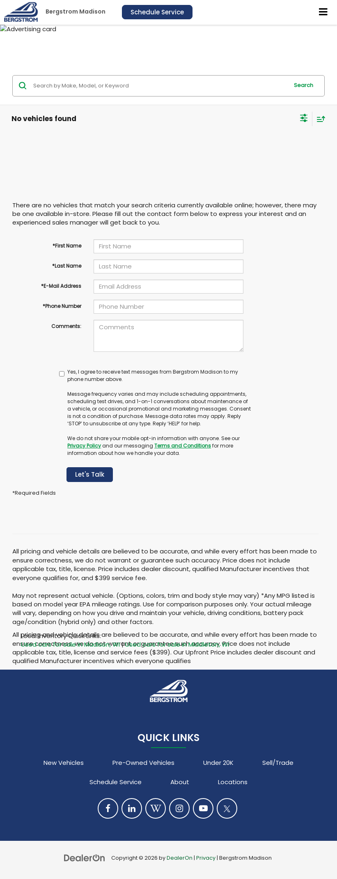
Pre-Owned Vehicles (143, 762)
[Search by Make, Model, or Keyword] (159, 86)
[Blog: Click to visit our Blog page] (155, 808)
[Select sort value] (319, 119)
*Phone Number (62, 306)
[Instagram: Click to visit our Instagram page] (179, 808)
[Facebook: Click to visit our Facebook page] (108, 808)
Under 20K (218, 762)
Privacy (205, 857)
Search (303, 85)
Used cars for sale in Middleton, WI (177, 644)
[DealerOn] (84, 857)
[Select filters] (304, 119)
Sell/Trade (277, 762)
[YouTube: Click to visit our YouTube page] (203, 808)
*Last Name (66, 265)
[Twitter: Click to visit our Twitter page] (227, 808)
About (179, 782)
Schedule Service (157, 12)
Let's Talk (89, 474)
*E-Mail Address (61, 285)
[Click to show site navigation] (323, 12)
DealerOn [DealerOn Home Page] (180, 857)
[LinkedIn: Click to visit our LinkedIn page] (132, 808)
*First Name (67, 245)
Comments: (66, 326)
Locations (233, 782)
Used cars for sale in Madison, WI (70, 644)
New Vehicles (64, 762)
